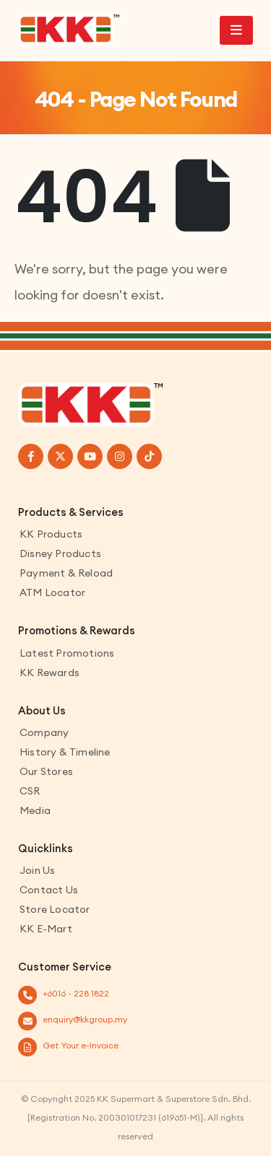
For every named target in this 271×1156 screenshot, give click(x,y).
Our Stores (46, 771)
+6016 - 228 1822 (76, 993)
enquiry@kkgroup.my (85, 1019)
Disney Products (60, 553)
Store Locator (55, 909)
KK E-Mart (46, 928)
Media (35, 810)
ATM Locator (52, 592)
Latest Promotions (67, 653)
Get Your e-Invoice (81, 1045)
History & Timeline (65, 751)
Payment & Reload (66, 572)
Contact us (49, 889)
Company (44, 732)
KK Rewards (49, 672)
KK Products (51, 533)
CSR (30, 790)
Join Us (37, 870)
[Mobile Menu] (236, 30)
